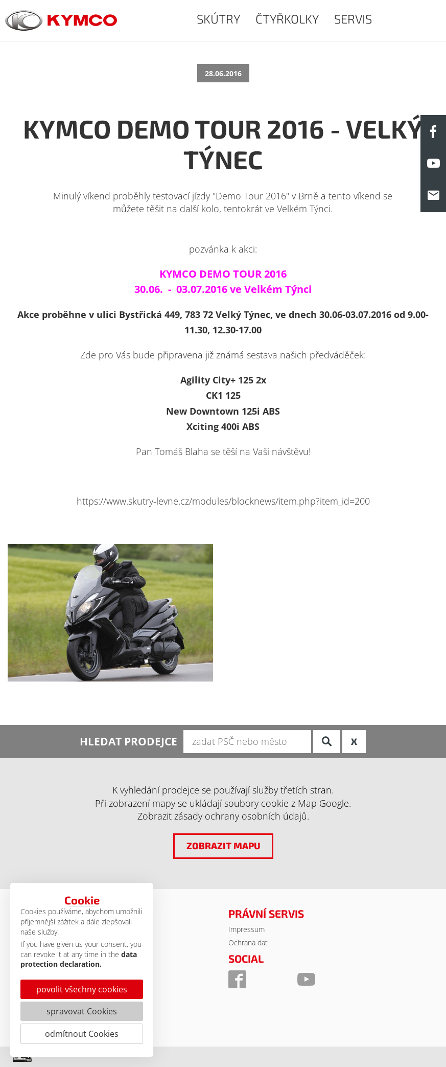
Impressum (246, 929)
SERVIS (353, 18)
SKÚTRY (218, 18)
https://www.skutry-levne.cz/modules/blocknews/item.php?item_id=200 (223, 501)
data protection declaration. (78, 959)
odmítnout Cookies (82, 1033)
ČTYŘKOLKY (287, 18)
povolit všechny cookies (81, 989)
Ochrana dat (248, 942)
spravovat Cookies (81, 1011)
